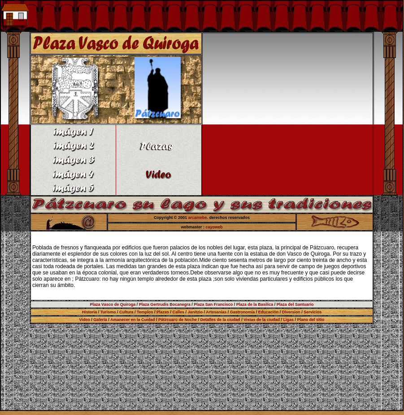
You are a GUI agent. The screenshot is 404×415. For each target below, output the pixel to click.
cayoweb (214, 227)
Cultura (126, 312)
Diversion (291, 312)
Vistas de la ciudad (261, 319)
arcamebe (197, 217)
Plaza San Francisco (213, 304)
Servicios (312, 312)
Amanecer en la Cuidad (132, 319)
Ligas (288, 319)
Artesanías (216, 312)
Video (84, 319)
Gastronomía (242, 312)
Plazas (162, 312)
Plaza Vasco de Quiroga (113, 304)
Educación (268, 312)
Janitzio (195, 312)
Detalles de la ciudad (220, 319)
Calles (178, 312)
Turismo (108, 312)
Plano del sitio (311, 319)
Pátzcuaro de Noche (177, 319)
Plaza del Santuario (295, 304)
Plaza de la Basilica (255, 304)
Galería (100, 319)
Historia (89, 312)
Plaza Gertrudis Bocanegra (165, 304)
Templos (145, 312)
